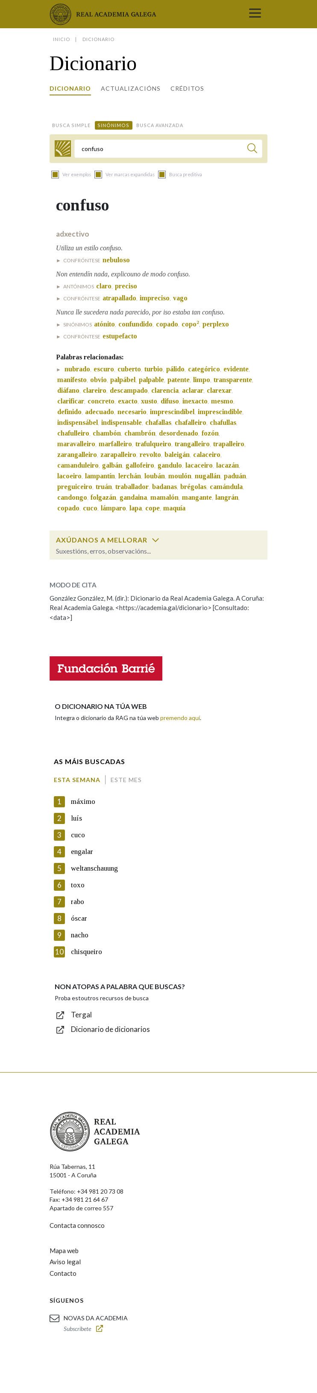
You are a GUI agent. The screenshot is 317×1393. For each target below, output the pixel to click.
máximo (83, 801)
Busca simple (71, 125)
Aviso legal (65, 1262)
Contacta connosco (77, 1225)
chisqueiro (86, 952)
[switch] (155, 540)
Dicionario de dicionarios (110, 1029)
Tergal (81, 1014)
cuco (78, 835)
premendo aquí (180, 717)
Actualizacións (131, 88)
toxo (78, 885)
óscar (79, 918)
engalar (82, 852)
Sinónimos (113, 125)
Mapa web (64, 1250)
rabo (77, 902)
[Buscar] (252, 149)
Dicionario (70, 88)
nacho (79, 935)
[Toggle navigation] (255, 14)
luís (76, 818)
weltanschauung (94, 868)
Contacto (63, 1273)
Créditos (187, 88)
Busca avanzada (159, 125)
